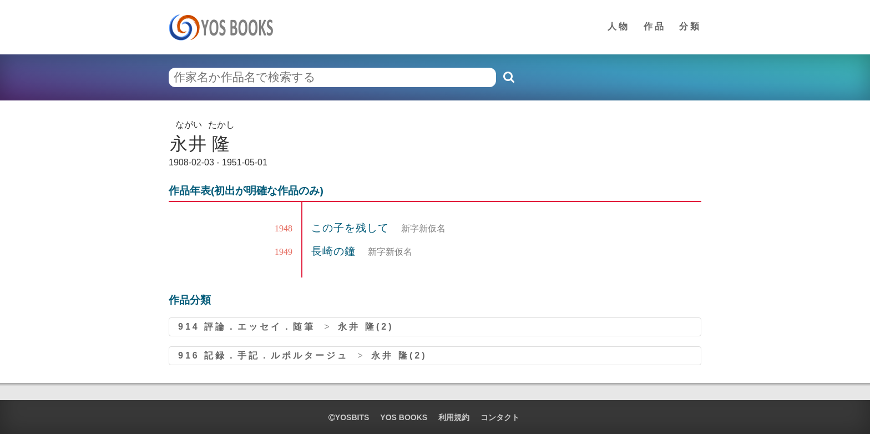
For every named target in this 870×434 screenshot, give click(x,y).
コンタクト (499, 417)
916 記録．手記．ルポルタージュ (263, 355)
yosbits (348, 417)
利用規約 (453, 417)
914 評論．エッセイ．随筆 (246, 326)
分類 (690, 26)
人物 (619, 26)
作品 (655, 26)
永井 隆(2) (365, 326)
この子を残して (351, 228)
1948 (283, 228)
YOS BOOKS (403, 417)
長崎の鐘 (335, 251)
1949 (283, 251)
